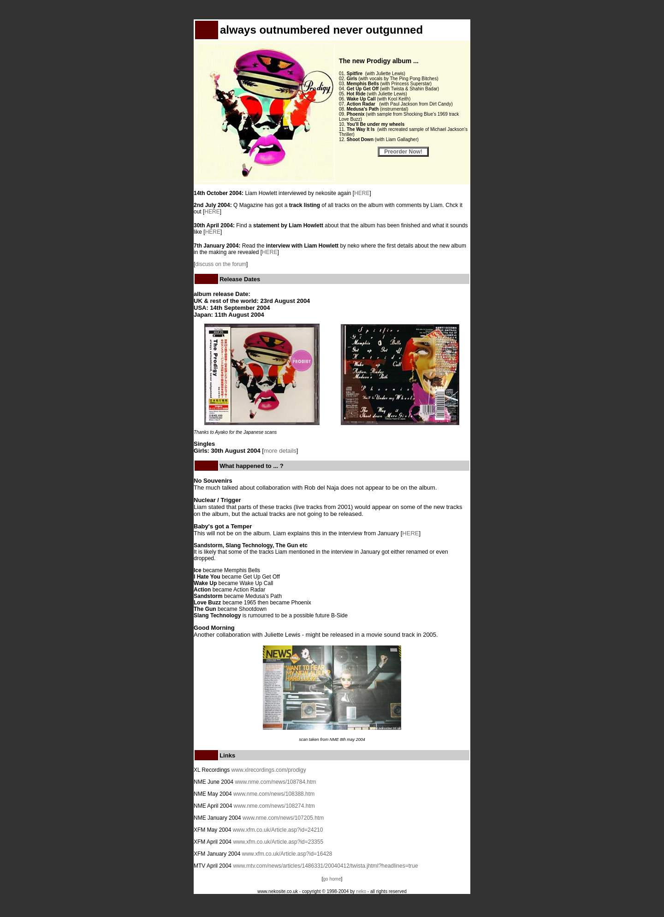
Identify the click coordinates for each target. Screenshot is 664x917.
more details (280, 450)
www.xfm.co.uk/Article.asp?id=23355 (278, 842)
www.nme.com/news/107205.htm (283, 818)
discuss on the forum (220, 264)
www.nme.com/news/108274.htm (274, 806)
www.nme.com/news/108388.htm (273, 794)
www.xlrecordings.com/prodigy (268, 770)
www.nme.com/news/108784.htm (275, 782)
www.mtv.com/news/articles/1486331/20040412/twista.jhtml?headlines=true (325, 866)
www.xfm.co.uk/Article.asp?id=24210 (278, 830)
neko (361, 891)
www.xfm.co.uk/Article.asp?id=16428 (287, 854)
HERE (361, 193)
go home (332, 879)
